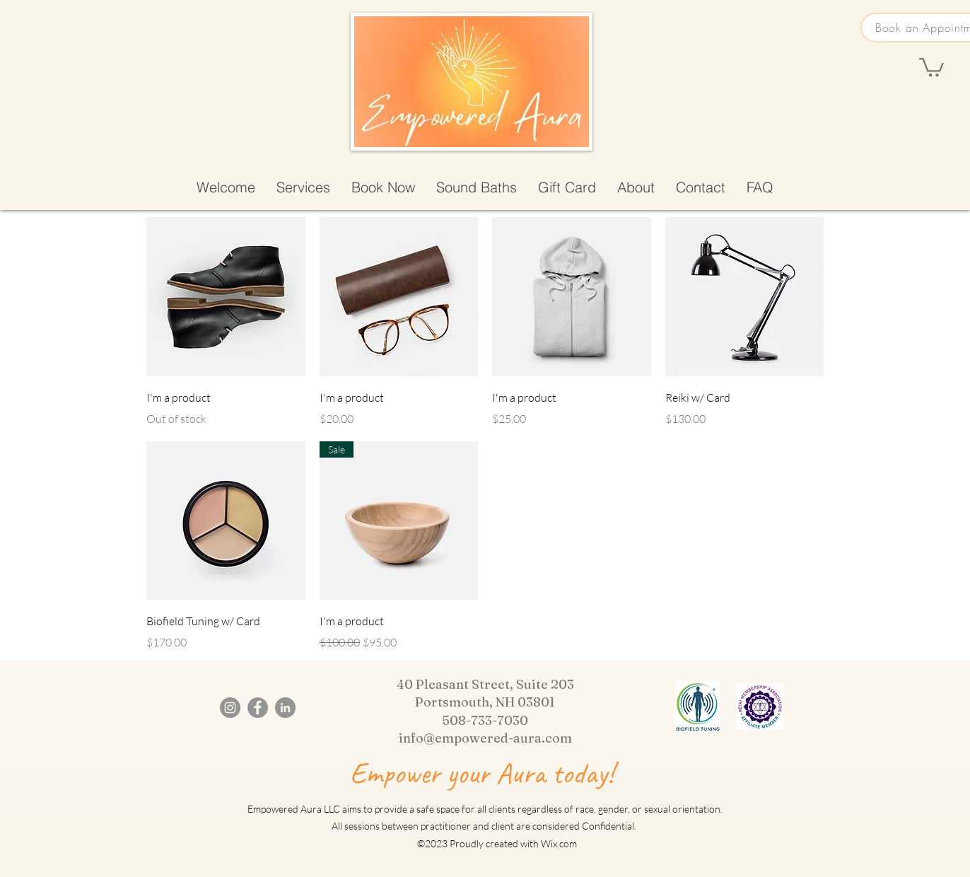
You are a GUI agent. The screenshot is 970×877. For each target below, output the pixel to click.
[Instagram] (230, 707)
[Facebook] (257, 707)
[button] (931, 66)
